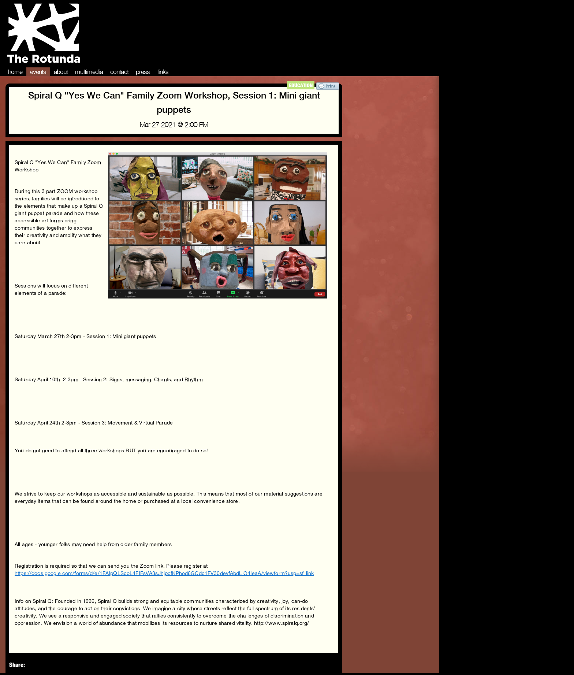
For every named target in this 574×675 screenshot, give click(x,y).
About (61, 71)
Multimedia (89, 71)
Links (163, 71)
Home (15, 71)
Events (38, 71)
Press (143, 71)
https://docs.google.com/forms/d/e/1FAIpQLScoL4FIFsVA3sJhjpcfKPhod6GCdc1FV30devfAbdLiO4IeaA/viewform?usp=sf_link (164, 573)
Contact (119, 71)
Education (301, 85)
